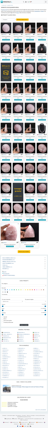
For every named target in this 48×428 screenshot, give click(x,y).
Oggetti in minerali (8, 263)
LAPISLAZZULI (6, 363)
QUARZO (5, 368)
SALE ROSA (6, 372)
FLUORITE (21, 360)
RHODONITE (21, 370)
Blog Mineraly (8, 418)
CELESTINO (37, 353)
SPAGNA (36, 334)
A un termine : (5, 294)
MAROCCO (37, 335)
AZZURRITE (37, 375)
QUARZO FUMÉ (22, 368)
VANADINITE (6, 375)
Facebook (14, 418)
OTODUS (5, 367)
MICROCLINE (21, 365)
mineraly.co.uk (14, 422)
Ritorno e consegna (31, 415)
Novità (4, 272)
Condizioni (4, 415)
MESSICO (21, 337)
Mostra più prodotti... (24, 251)
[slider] (2, 306)
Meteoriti (5, 268)
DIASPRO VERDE (22, 356)
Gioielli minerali (7, 266)
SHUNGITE (37, 372)
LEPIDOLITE (37, 363)
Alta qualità (5, 273)
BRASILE (36, 332)
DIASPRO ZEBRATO (38, 356)
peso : (3, 308)
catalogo (4, 5)
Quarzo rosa (10, 5)
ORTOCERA (37, 365)
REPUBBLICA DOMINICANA (24, 334)
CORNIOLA (21, 355)
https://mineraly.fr (24, 419)
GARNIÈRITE (37, 360)
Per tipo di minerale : (6, 299)
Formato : (4, 312)
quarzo (3, 34)
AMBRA (36, 348)
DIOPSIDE (5, 358)
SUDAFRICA (21, 340)
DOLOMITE (21, 358)
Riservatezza (18, 415)
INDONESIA (6, 335)
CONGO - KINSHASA (7, 334)
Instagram (21, 418)
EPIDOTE (5, 360)
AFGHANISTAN (6, 332)
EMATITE (36, 358)
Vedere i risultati (24, 325)
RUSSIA (21, 339)
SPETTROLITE (6, 373)
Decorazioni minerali (8, 259)
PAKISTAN (5, 339)
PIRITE (20, 367)
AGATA (5, 348)
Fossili (4, 265)
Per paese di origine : (29, 299)
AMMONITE (21, 350)
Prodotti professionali (8, 275)
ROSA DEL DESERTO (38, 370)
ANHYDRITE (37, 350)
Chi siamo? (24, 415)
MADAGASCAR (7, 337)
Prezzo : (3, 304)
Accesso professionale (40, 415)
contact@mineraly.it (38, 418)
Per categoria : (5, 283)
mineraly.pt (23, 423)
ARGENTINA (22, 332)
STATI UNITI (6, 340)
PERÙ (36, 337)
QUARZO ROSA (37, 368)
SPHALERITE (21, 373)
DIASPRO (36, 355)
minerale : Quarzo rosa (22, 19)
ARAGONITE (21, 375)
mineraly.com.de (23, 422)
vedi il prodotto (6, 39)
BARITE (20, 351)
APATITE (5, 351)
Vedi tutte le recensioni (40, 409)
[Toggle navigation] (46, 1)
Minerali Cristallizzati (9, 261)
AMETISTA (5, 350)
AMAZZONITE (21, 348)
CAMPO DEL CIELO (22, 353)
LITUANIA (21, 335)
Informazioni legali (11, 415)
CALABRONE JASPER (38, 351)
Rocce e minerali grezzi (9, 257)
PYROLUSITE (37, 367)
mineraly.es (39, 422)
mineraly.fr (6, 422)
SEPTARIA (20, 372)
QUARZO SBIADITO (7, 370)
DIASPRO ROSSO (6, 356)
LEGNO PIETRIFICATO (23, 363)
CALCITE (5, 353)
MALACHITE (6, 365)
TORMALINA (37, 373)
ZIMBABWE (37, 340)
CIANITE (5, 355)
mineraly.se (31, 423)
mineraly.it (32, 422)
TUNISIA (36, 339)
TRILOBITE (5, 377)
